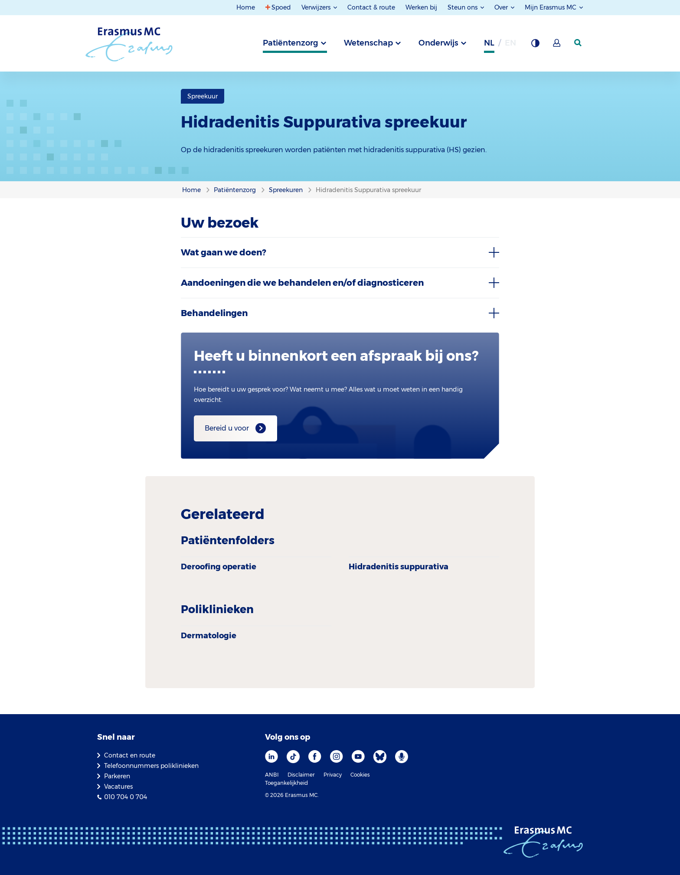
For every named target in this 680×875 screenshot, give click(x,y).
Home (245, 7)
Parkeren (117, 776)
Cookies (360, 774)
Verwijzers (316, 7)
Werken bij (421, 7)
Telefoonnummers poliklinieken (151, 766)
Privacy (333, 774)
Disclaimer (301, 774)
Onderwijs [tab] (438, 43)
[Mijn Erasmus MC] (557, 46)
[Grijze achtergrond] (535, 46)
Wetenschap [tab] (368, 43)
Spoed (281, 7)
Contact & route (371, 7)
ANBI (272, 774)
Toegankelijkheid (286, 783)
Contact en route (129, 755)
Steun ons (463, 7)
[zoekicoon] (578, 43)
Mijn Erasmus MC (551, 7)
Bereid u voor (227, 428)
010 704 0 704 (125, 797)
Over (502, 7)
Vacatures (118, 786)
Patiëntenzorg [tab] (290, 43)
